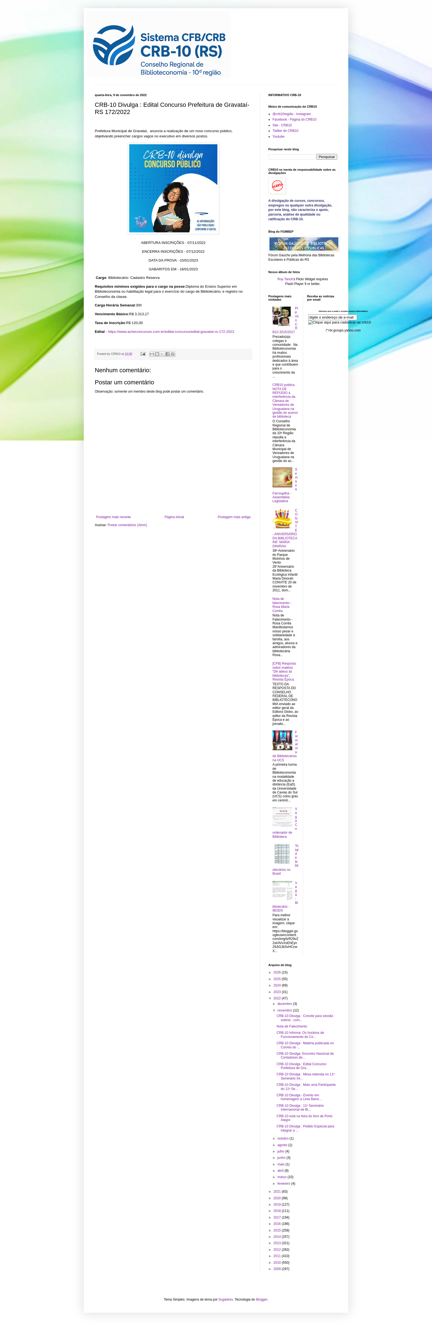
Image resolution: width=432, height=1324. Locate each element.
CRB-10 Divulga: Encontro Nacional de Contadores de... (305, 1055)
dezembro (285, 1004)
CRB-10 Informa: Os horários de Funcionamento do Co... (300, 1034)
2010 (278, 1263)
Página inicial (174, 517)
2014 (278, 1237)
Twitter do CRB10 (285, 131)
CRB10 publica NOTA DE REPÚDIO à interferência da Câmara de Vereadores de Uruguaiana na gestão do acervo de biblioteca (285, 400)
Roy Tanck (285, 279)
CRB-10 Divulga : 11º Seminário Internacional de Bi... (300, 1107)
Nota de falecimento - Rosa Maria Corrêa (281, 605)
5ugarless (225, 1299)
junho (282, 1158)
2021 (278, 1191)
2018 (278, 1211)
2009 (278, 1269)
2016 (278, 1224)
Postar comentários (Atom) (127, 525)
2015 (278, 1230)
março (282, 1177)
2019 (278, 1204)
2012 (278, 1250)
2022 (278, 998)
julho (281, 1151)
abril (281, 1171)
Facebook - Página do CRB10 (294, 119)
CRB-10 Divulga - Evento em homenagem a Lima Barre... (299, 1097)
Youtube (278, 136)
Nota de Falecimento (292, 1026)
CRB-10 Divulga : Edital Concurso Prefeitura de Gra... (301, 1066)
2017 (278, 1217)
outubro (283, 1138)
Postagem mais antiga (234, 517)
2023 (278, 992)
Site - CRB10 (282, 125)
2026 (278, 972)
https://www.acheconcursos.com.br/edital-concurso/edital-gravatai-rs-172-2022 (171, 332)
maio (281, 1164)
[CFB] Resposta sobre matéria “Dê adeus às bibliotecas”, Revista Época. (284, 671)
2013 (278, 1243)
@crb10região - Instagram (291, 114)
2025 (278, 979)
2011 (278, 1256)
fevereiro (284, 1184)
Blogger (261, 1299)
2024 (278, 985)
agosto (282, 1145)
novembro (285, 1010)
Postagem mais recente (113, 517)
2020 (278, 1198)
